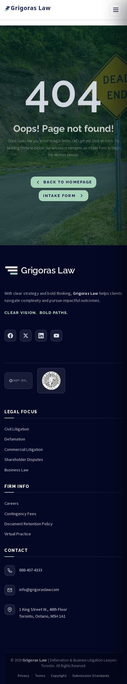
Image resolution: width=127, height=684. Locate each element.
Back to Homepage (63, 182)
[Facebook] (10, 336)
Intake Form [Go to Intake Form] (63, 195)
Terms (40, 675)
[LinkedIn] (41, 336)
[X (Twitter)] (26, 336)
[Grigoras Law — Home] (35, 10)
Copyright (59, 675)
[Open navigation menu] (115, 9)
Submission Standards (90, 675)
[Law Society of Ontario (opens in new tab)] (18, 380)
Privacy (23, 675)
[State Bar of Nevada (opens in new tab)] (51, 381)
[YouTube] (56, 336)
